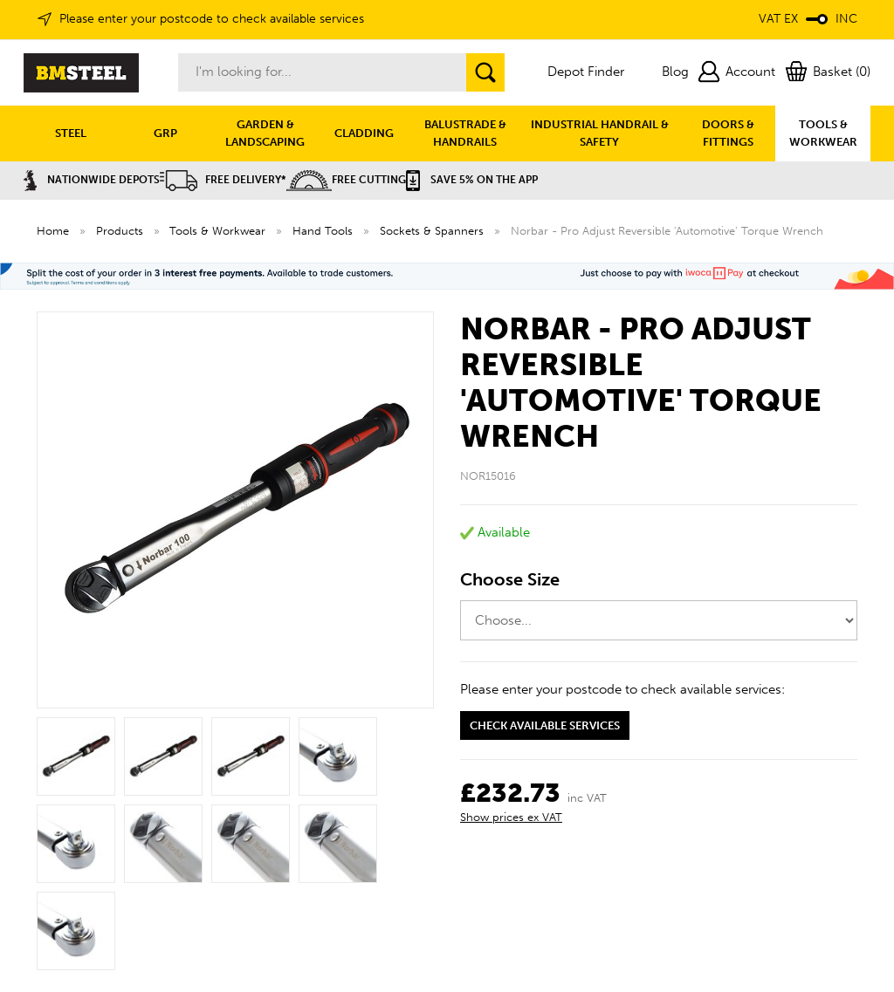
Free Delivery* (223, 180)
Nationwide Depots (92, 180)
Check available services (545, 725)
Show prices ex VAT (511, 817)
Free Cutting (346, 180)
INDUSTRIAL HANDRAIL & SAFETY (600, 133)
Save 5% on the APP (472, 180)
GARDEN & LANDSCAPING (265, 133)
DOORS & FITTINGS (728, 133)
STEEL (70, 133)
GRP (165, 133)
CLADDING (364, 133)
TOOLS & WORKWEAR (823, 133)
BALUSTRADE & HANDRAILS (465, 133)
